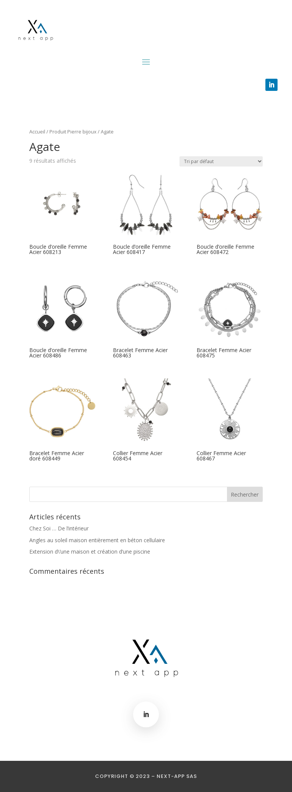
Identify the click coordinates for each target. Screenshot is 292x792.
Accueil (37, 131)
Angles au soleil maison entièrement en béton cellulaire (97, 540)
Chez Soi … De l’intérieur (59, 528)
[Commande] (221, 161)
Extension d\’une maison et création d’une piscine (89, 551)
